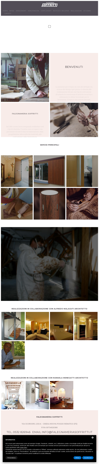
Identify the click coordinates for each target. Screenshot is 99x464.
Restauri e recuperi (61, 11)
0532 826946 (22, 432)
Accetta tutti (88, 458)
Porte (5, 11)
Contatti (7, 13)
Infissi (11, 11)
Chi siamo (87, 11)
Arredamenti (21, 11)
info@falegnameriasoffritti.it (67, 432)
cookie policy (23, 447)
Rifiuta (77, 458)
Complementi (46, 11)
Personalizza (11, 458)
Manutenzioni (33, 11)
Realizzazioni (76, 11)
